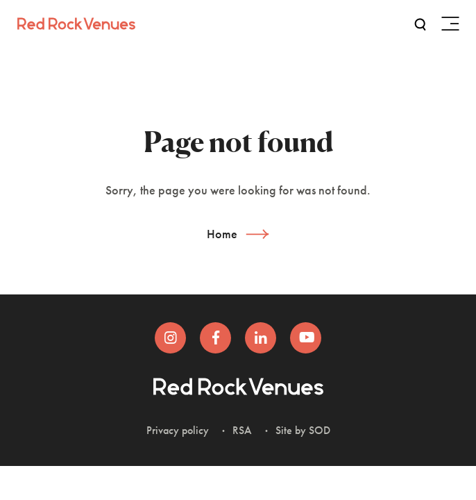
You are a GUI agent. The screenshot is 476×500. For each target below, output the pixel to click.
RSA (242, 430)
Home (222, 234)
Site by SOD (302, 430)
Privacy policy (177, 430)
